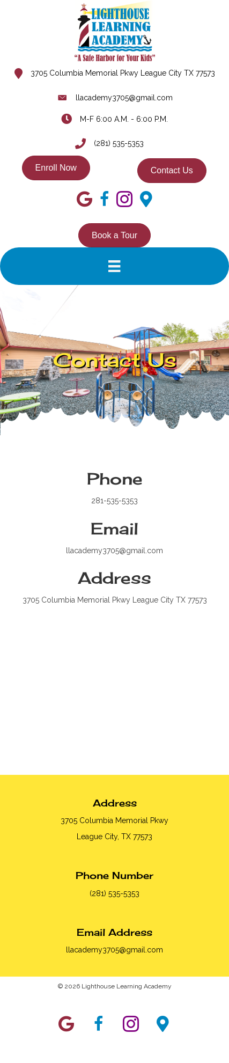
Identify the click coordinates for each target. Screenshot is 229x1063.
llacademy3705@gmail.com (124, 97)
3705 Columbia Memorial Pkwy (114, 820)
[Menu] (114, 266)
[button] (66, 1024)
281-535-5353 (114, 500)
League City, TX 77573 (114, 836)
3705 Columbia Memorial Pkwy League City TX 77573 (123, 73)
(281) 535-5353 (119, 143)
